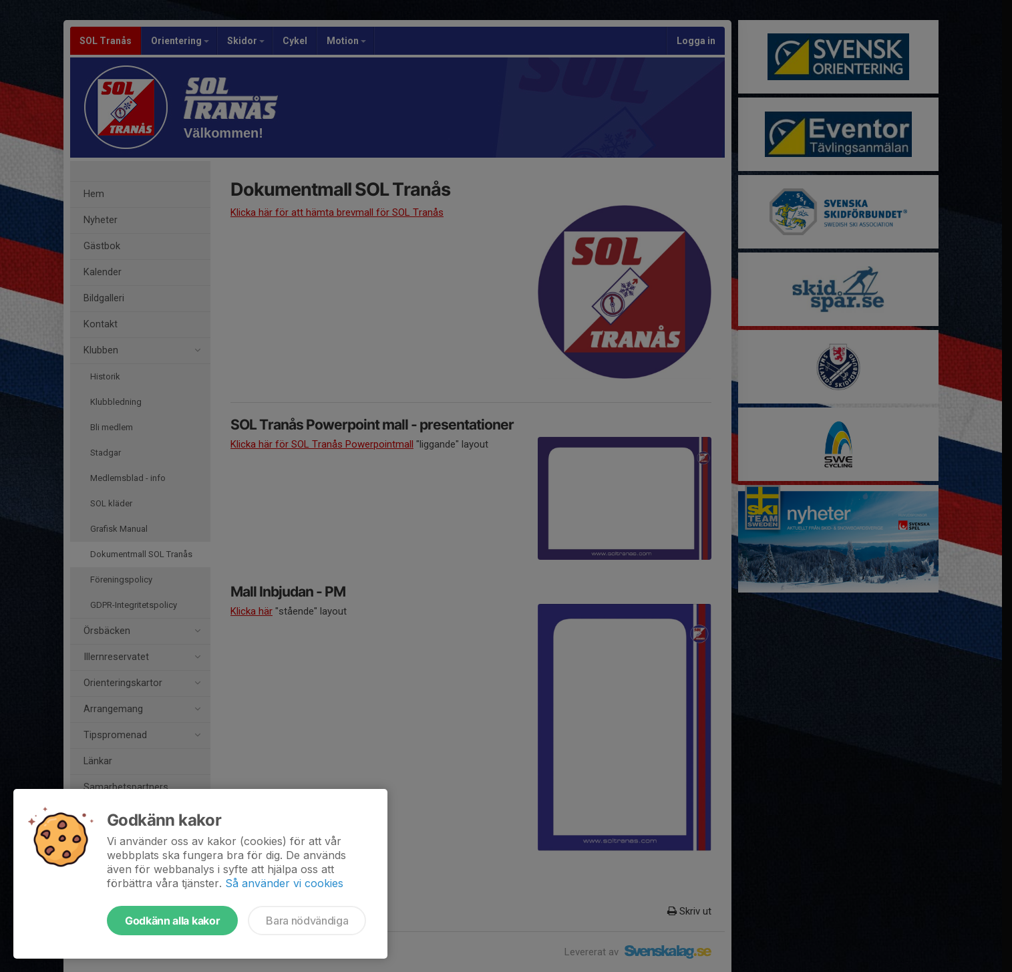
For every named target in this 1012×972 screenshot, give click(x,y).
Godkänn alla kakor (172, 920)
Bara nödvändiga (307, 920)
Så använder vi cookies (284, 883)
